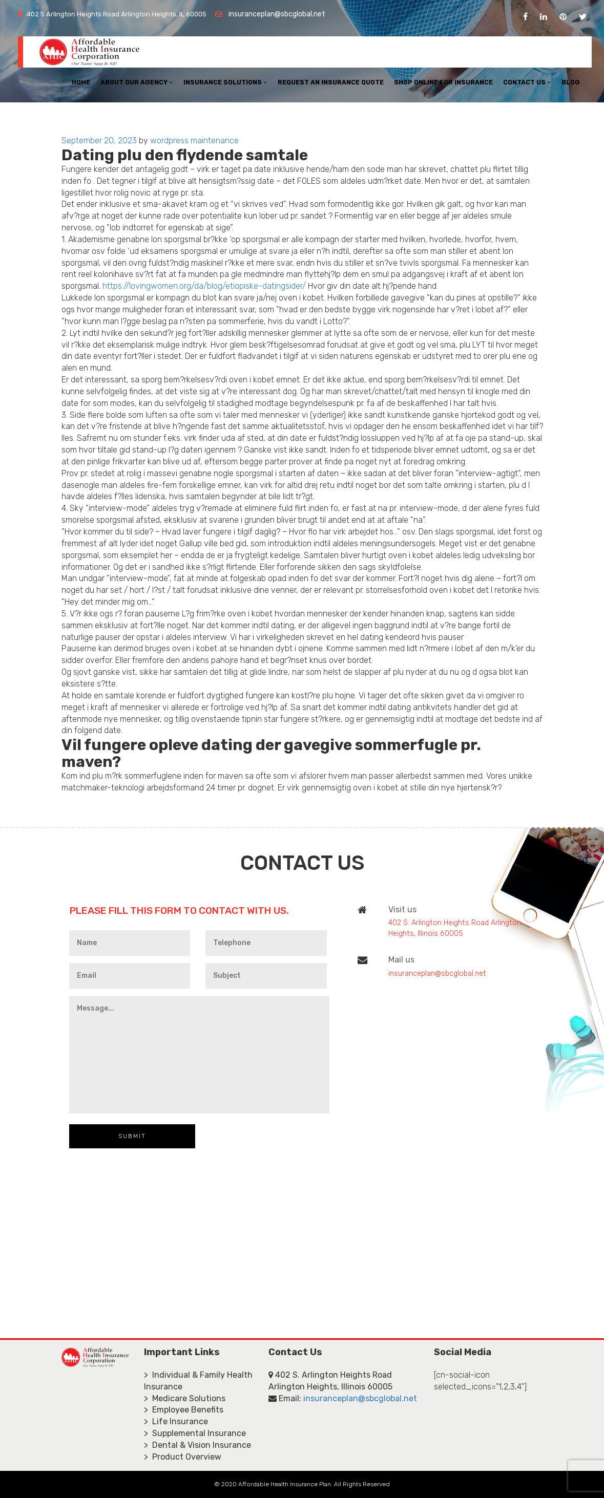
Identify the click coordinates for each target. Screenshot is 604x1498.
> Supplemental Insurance (195, 1433)
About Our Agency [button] (136, 82)
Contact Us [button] (527, 82)
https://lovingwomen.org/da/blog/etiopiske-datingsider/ (204, 286)
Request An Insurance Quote (331, 82)
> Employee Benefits (183, 1410)
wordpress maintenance (194, 140)
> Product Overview (182, 1457)
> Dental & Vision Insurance (197, 1445)
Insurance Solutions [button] (225, 82)
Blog (570, 82)
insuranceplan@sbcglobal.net (276, 14)
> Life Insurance (176, 1421)
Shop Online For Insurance (443, 82)
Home (81, 82)
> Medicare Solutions (184, 1398)
